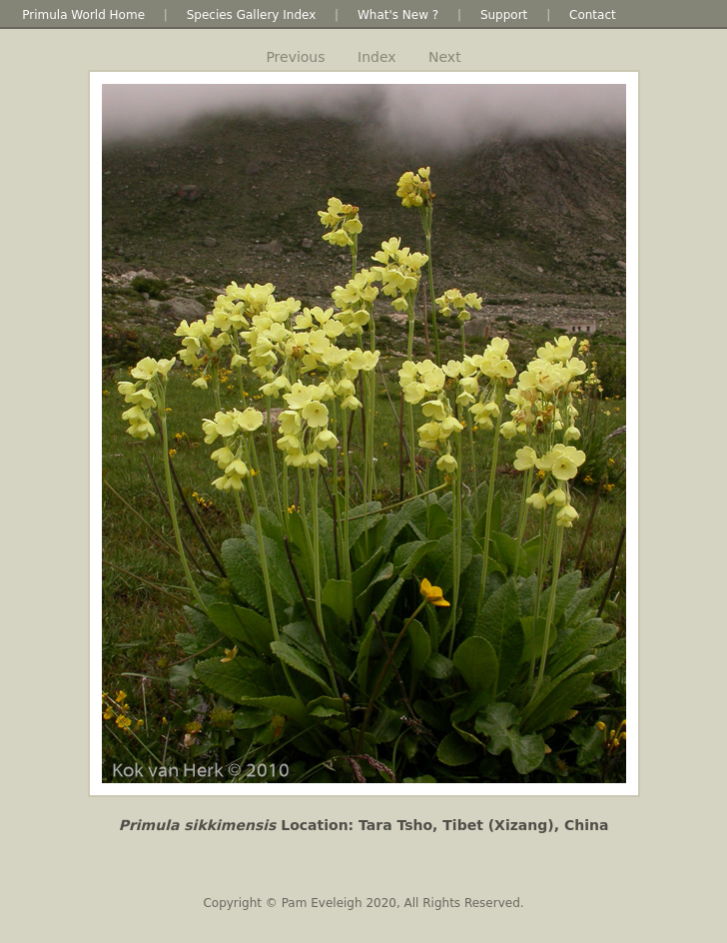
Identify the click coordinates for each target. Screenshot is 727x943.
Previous (295, 57)
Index (377, 57)
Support (503, 15)
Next (444, 57)
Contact (592, 15)
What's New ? (398, 15)
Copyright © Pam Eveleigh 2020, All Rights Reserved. (363, 903)
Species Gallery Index (252, 15)
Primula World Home (83, 15)
